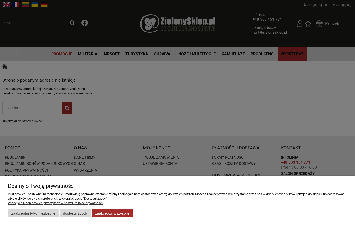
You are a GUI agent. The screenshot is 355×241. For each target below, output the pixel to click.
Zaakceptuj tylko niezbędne (33, 213)
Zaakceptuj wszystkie (112, 213)
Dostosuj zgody (75, 213)
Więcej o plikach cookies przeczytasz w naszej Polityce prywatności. (55, 203)
